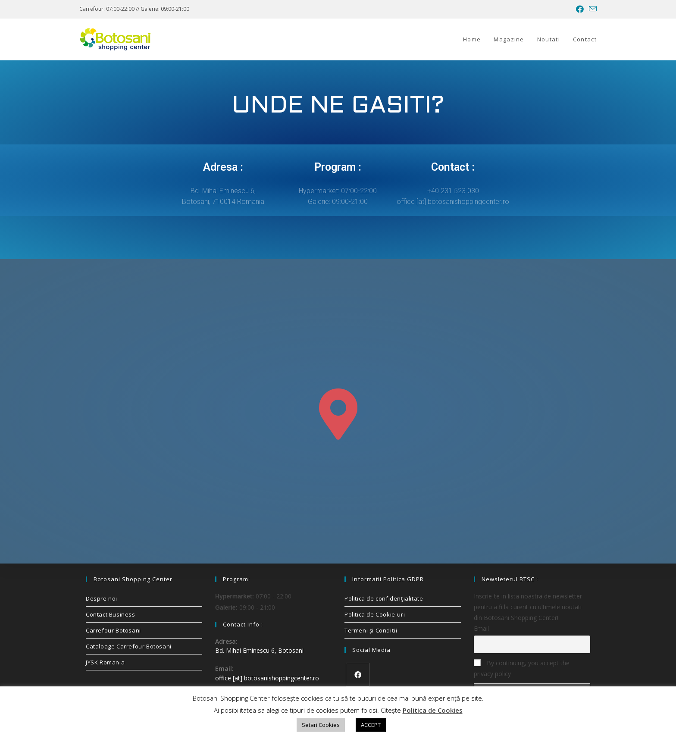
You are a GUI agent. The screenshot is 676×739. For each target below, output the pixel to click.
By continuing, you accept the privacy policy (522, 668)
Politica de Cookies (433, 710)
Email (481, 628)
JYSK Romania (105, 662)
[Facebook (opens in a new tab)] (579, 9)
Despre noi (101, 598)
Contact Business (110, 614)
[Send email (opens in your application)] (591, 9)
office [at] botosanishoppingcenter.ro (267, 678)
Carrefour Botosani (113, 630)
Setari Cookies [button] (321, 725)
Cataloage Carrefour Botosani (129, 646)
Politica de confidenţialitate (383, 598)
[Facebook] (357, 674)
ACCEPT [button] (371, 725)
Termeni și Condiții (370, 630)
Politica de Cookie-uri (374, 614)
